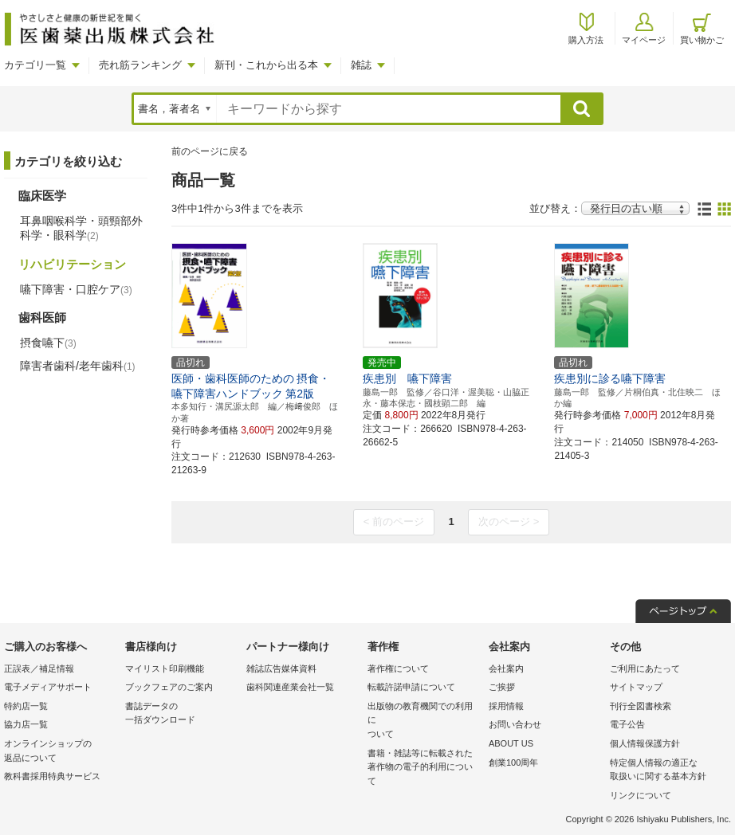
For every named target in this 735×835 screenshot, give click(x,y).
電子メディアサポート (48, 687)
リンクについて (640, 795)
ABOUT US (511, 743)
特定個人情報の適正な (666, 771)
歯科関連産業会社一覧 (290, 687)
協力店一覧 (26, 724)
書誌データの (181, 714)
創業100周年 (513, 762)
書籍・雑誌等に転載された (424, 768)
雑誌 (361, 65)
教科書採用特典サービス (52, 776)
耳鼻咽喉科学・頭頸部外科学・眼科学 (81, 227)
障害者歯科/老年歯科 (78, 365)
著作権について (398, 668)
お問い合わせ (515, 724)
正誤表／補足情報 (39, 668)
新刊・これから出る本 (266, 65)
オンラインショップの (60, 752)
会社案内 (506, 668)
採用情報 (506, 706)
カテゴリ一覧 (35, 65)
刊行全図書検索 (640, 706)
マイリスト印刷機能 (164, 668)
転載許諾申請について (411, 687)
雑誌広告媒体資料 (281, 668)
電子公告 (627, 724)
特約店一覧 (26, 706)
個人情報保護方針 (645, 743)
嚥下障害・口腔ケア (76, 289)
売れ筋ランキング (140, 65)
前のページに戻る (209, 151)
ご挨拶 (502, 687)
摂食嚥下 (48, 342)
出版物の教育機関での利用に (424, 721)
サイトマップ (636, 687)
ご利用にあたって (645, 668)
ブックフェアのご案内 (169, 687)
